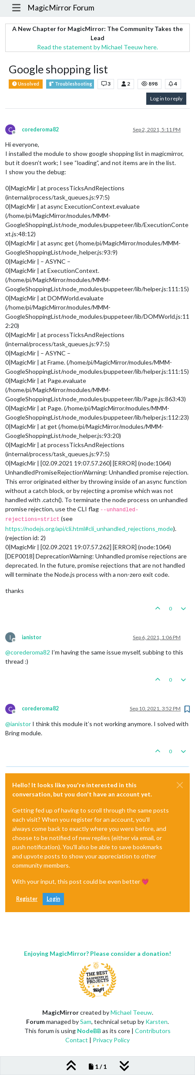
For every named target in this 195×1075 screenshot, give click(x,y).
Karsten (156, 1021)
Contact (76, 1040)
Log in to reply (166, 98)
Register (26, 899)
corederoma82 (40, 129)
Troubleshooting (70, 84)
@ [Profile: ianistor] (18, 723)
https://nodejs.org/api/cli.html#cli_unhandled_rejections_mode (89, 528)
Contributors (153, 1030)
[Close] (180, 785)
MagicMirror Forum (60, 7)
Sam (85, 1021)
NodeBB (89, 1030)
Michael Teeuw (131, 1012)
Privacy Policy (111, 1040)
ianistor (31, 637)
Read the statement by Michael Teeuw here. (97, 47)
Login (53, 899)
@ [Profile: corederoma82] (27, 652)
